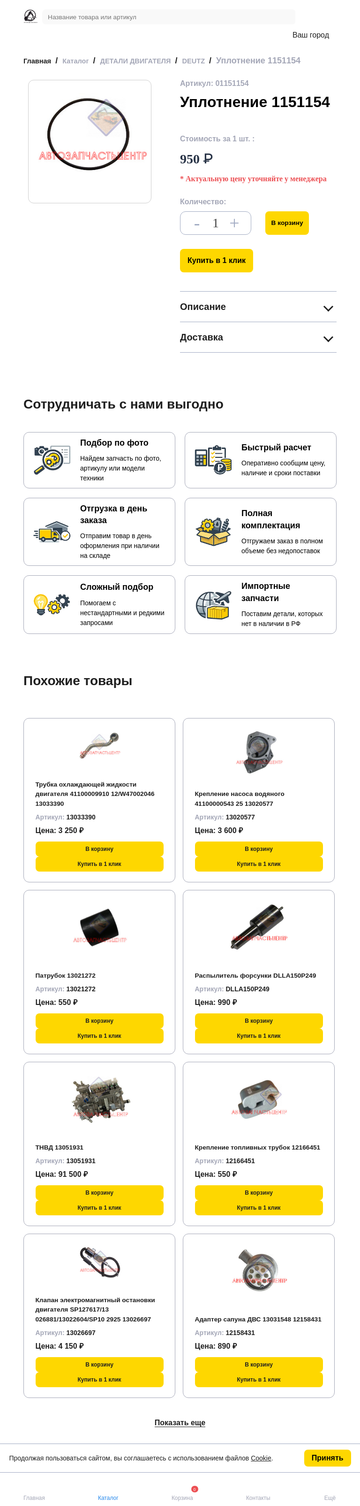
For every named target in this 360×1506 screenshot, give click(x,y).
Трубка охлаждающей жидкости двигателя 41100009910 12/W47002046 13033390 (95, 802)
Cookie (261, 1458)
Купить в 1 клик (217, 269)
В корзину (291, 231)
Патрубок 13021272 (71, 984)
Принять (328, 1458)
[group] (89, 150)
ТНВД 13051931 (64, 1155)
